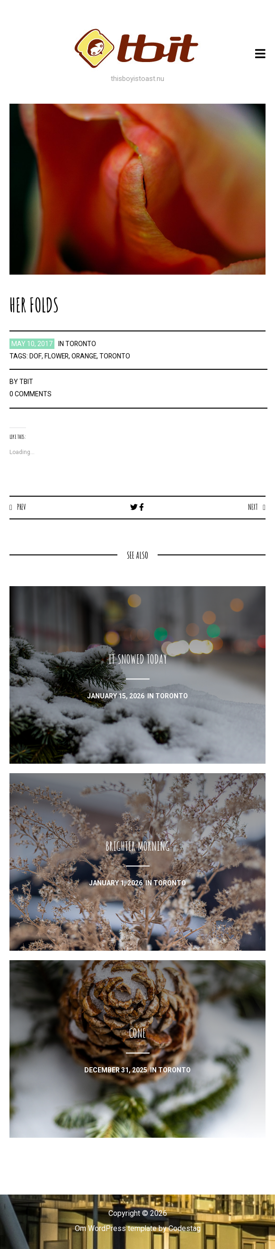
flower (56, 356)
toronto (81, 344)
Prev (21, 507)
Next (253, 507)
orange (84, 356)
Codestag (185, 1228)
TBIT (26, 381)
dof (35, 356)
